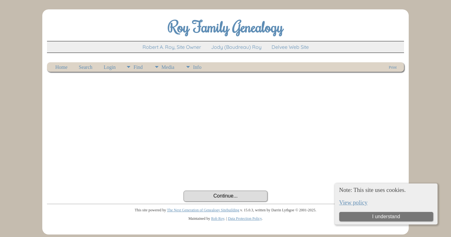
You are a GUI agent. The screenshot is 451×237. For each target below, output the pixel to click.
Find (138, 67)
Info (197, 67)
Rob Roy (217, 218)
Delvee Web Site (290, 47)
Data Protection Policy (245, 218)
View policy (353, 202)
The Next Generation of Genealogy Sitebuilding (203, 210)
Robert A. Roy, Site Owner (172, 47)
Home (61, 67)
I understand (386, 216)
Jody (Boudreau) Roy (236, 47)
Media (168, 67)
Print (393, 67)
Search (86, 67)
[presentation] (225, 173)
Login (110, 67)
